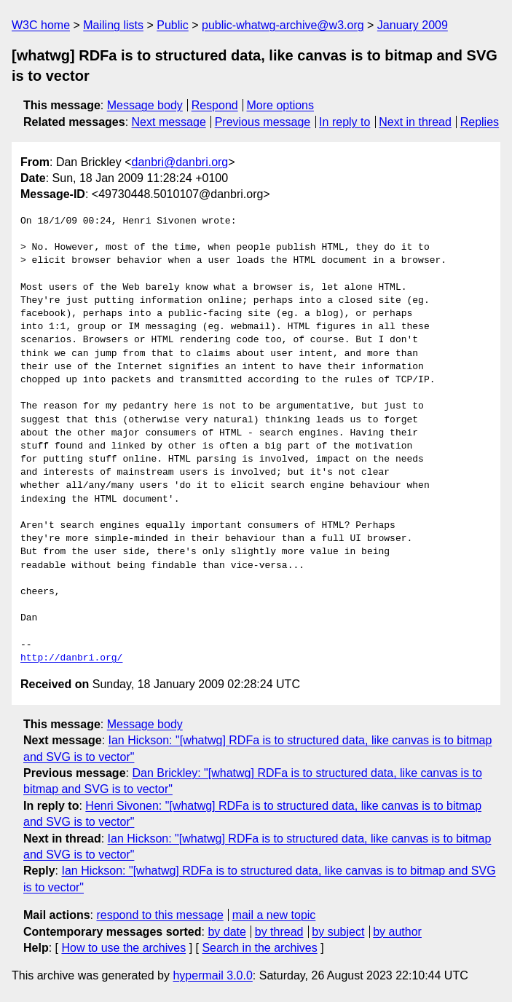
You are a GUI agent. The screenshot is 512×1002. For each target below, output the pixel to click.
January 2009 (412, 25)
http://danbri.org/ (71, 658)
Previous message (263, 122)
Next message (169, 122)
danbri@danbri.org (179, 162)
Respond (215, 105)
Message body (145, 105)
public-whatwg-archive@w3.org (283, 25)
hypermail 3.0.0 (212, 975)
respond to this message (159, 915)
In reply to (344, 122)
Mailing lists (113, 25)
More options (281, 105)
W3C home (41, 25)
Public (173, 25)
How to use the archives (123, 948)
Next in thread (415, 122)
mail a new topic (274, 915)
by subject (338, 932)
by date (226, 932)
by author (397, 932)
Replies (479, 122)
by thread (279, 932)
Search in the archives (259, 948)
